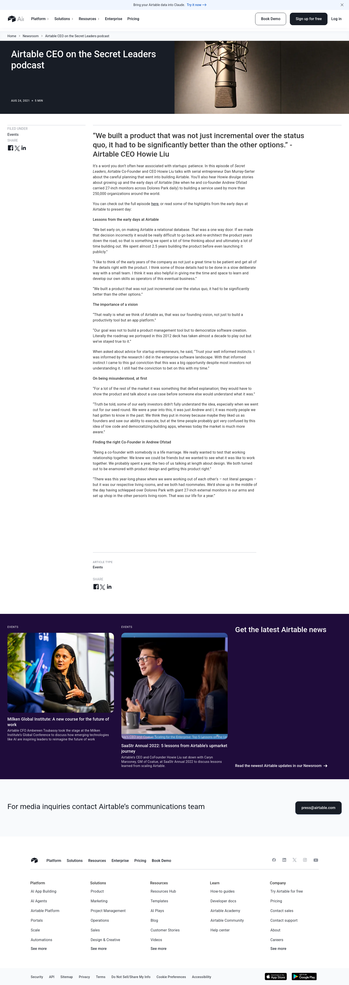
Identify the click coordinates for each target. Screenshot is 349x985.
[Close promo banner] (342, 4)
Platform (55, 19)
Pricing (148, 19)
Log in (336, 19)
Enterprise (129, 19)
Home (11, 33)
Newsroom (31, 33)
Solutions (79, 19)
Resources (104, 19)
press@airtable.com (319, 808)
